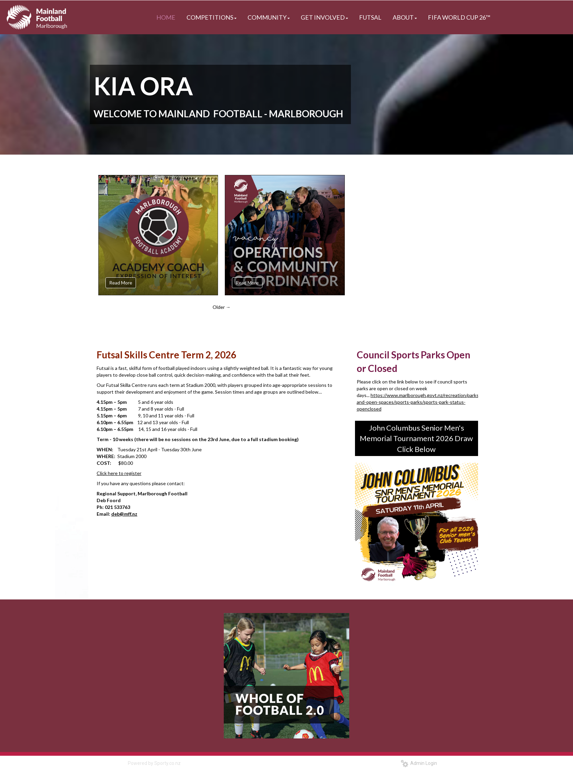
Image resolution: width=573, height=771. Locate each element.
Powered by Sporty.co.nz (154, 763)
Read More (120, 282)
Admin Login (419, 763)
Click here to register (119, 473)
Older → (222, 307)
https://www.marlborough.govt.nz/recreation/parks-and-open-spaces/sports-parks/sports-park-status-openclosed (418, 402)
